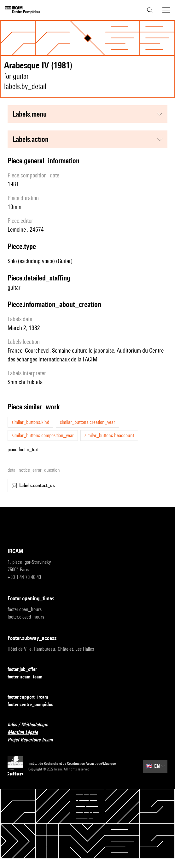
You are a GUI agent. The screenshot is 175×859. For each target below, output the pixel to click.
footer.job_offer (26, 669)
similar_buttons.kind (30, 422)
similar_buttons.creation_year (87, 422)
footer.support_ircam (31, 697)
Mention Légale (26, 732)
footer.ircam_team (29, 677)
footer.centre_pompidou (34, 704)
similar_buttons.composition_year (43, 435)
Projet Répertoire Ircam (34, 740)
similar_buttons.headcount (109, 435)
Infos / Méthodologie (31, 725)
